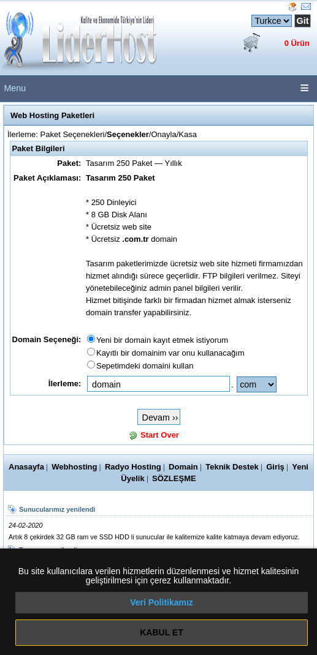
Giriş (275, 466)
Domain (183, 466)
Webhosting (74, 466)
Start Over (159, 435)
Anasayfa (26, 466)
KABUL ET (161, 632)
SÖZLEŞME (174, 478)
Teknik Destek (232, 466)
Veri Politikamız (161, 602)
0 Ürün (297, 43)
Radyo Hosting (133, 466)
